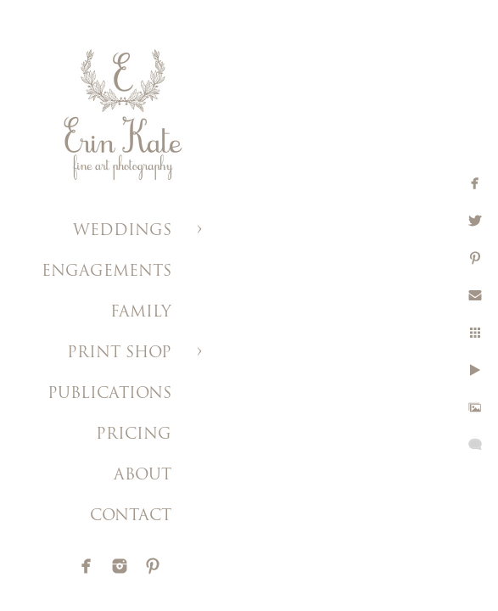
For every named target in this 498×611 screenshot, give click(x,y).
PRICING (133, 435)
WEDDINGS (122, 231)
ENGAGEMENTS (106, 272)
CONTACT (130, 516)
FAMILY (140, 313)
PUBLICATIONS (109, 394)
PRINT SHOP (119, 353)
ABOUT (142, 476)
